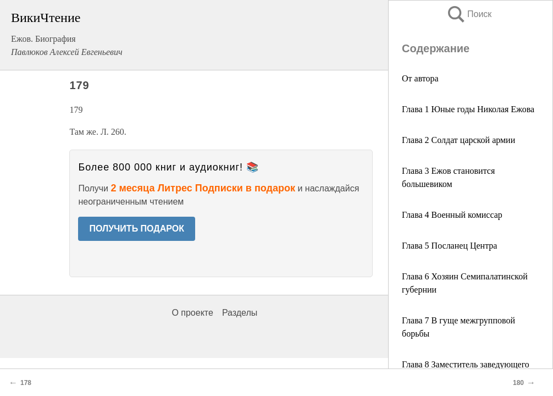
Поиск (469, 14)
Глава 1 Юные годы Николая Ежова (468, 109)
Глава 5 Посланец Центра (449, 245)
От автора (420, 78)
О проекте (192, 312)
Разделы (239, 312)
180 (518, 383)
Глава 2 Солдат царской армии (458, 140)
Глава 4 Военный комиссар (452, 214)
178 (25, 383)
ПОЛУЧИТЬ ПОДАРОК (136, 228)
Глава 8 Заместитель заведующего (465, 364)
